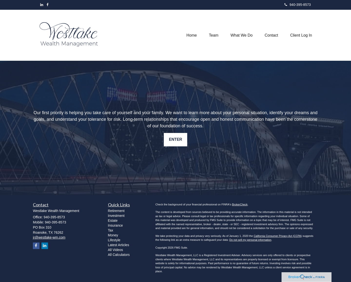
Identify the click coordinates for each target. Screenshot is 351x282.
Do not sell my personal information (250, 239)
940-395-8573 (297, 5)
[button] (213, 35)
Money (113, 235)
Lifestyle (114, 240)
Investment (116, 216)
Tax (110, 230)
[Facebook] (48, 4)
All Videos (115, 250)
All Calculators (119, 255)
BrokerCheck (240, 204)
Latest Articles (118, 245)
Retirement (116, 211)
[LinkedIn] (41, 4)
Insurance (115, 225)
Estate (113, 220)
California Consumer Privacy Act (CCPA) (278, 235)
